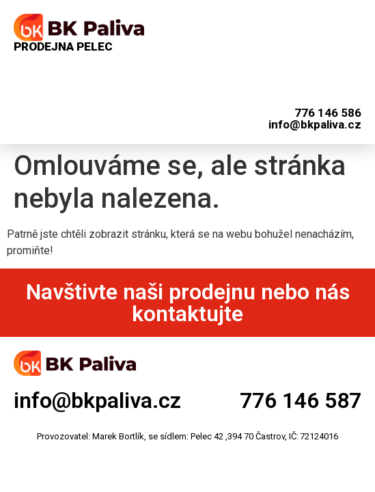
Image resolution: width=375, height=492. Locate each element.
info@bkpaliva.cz (97, 400)
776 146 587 (300, 400)
